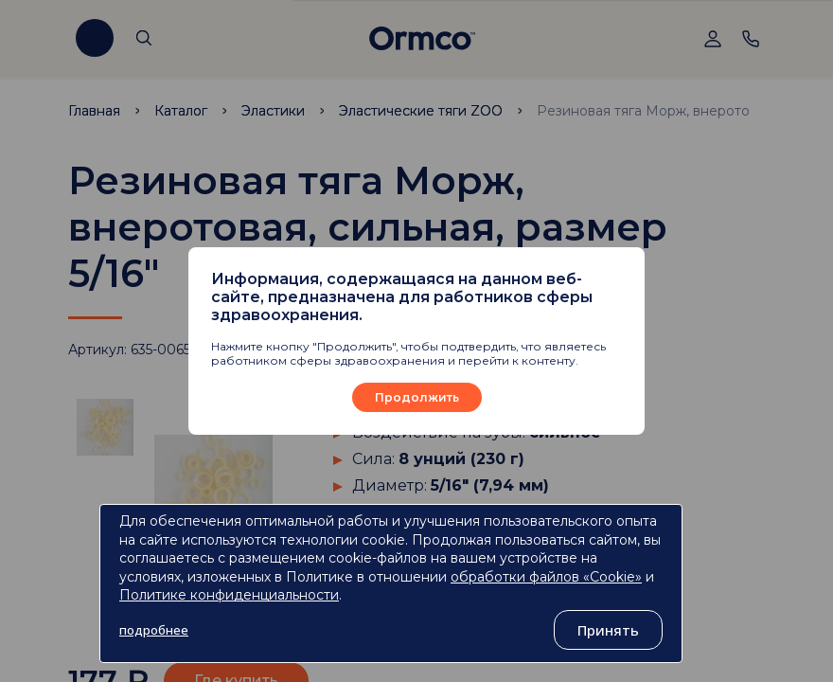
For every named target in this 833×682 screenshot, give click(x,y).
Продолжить (417, 397)
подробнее (153, 629)
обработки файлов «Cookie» (546, 576)
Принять (608, 629)
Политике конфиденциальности (229, 594)
